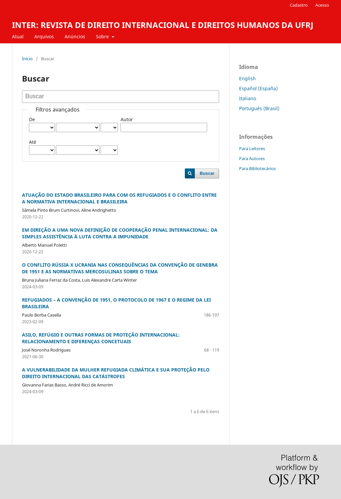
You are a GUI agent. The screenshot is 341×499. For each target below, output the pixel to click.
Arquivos (44, 36)
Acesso (322, 5)
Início (27, 59)
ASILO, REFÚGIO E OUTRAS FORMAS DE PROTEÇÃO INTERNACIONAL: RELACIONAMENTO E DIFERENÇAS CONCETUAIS (101, 338)
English (247, 78)
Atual (18, 36)
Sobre (103, 36)
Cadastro (299, 5)
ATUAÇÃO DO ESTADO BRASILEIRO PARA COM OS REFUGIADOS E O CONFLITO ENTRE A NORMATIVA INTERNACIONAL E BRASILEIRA (119, 198)
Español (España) (258, 88)
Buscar (207, 173)
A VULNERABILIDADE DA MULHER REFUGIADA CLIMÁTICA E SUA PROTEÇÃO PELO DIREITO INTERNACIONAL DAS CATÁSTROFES (115, 373)
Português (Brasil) (259, 108)
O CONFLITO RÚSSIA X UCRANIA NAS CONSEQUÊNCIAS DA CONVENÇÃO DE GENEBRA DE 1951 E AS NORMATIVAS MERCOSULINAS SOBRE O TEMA (120, 268)
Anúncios (75, 36)
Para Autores (252, 158)
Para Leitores (252, 148)
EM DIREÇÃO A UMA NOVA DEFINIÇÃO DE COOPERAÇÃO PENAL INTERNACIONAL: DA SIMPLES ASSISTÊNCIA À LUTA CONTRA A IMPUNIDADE (119, 233)
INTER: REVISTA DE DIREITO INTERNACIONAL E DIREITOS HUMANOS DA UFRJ (162, 24)
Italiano (247, 98)
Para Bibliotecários (257, 168)
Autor (127, 119)
